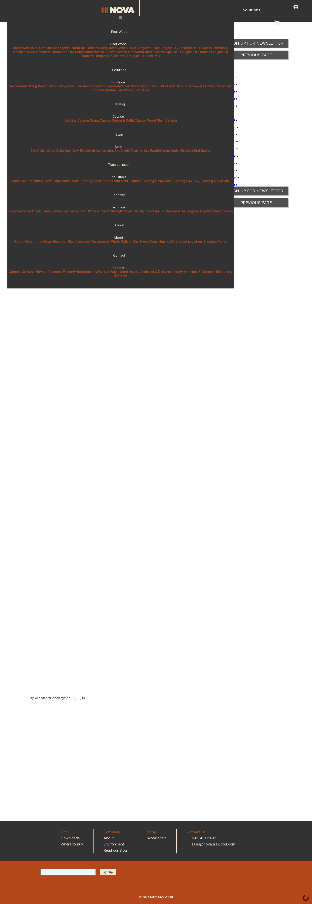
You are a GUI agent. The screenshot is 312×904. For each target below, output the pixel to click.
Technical (120, 195)
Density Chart (143, 211)
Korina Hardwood (130, 52)
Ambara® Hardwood (51, 52)
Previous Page (256, 202)
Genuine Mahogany (54, 48)
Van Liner (121, 181)
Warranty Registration (78, 272)
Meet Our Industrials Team (32, 181)
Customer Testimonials (92, 241)
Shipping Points (215, 241)
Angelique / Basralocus (178, 48)
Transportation (120, 165)
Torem (75, 48)
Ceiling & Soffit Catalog (129, 120)
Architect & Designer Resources (208, 272)
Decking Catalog (76, 120)
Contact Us (17, 272)
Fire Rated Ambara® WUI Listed (92, 52)
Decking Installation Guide (213, 211)
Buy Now (72, 151)
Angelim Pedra (149, 48)
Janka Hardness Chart (68, 211)
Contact (120, 255)
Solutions (251, 10)
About (120, 225)
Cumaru (93, 48)
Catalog (120, 104)
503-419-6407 (204, 838)
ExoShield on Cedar (165, 151)
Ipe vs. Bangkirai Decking (174, 211)
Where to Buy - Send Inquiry (117, 272)
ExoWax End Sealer (196, 151)
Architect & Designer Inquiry (161, 272)
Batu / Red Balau (25, 48)
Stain (120, 134)
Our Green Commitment (151, 241)
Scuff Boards (103, 181)
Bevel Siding (47, 86)
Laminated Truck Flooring (72, 181)
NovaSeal (221, 181)
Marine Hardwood (119, 90)
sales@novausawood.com (213, 844)
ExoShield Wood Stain (47, 151)
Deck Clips (175, 86)
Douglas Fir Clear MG (143, 56)
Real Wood (120, 32)
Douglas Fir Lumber (195, 52)
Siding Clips (65, 86)
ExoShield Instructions (97, 151)
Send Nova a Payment (44, 272)
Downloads (16, 211)
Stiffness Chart (98, 211)
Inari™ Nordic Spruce (161, 52)
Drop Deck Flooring (170, 181)
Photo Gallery (121, 241)
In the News (42, 241)
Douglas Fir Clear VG (110, 56)
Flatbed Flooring (141, 181)
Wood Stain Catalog (162, 120)
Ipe (83, 48)
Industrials (120, 177)
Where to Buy (72, 844)
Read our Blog (63, 241)
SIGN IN (120, 276)
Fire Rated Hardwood (123, 86)
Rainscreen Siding (23, 86)
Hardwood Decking (91, 86)
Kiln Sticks (141, 90)
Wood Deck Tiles (153, 86)
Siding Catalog (100, 120)
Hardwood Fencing (200, 86)
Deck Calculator (38, 211)
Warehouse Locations (186, 241)
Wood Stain (156, 838)
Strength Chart (121, 211)
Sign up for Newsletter (256, 191)
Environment (113, 844)
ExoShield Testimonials (132, 151)
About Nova (23, 241)
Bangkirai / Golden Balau (118, 48)
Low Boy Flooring (199, 181)
